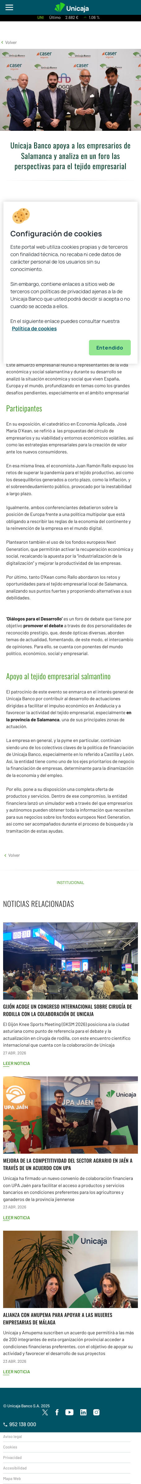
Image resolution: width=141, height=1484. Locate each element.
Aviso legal (12, 1436)
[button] (8, 42)
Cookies (10, 1446)
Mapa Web (12, 1478)
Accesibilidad (15, 1467)
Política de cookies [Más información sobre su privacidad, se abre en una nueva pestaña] (34, 328)
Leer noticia (16, 1063)
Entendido (109, 347)
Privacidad (12, 1457)
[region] (70, 283)
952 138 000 (19, 1424)
